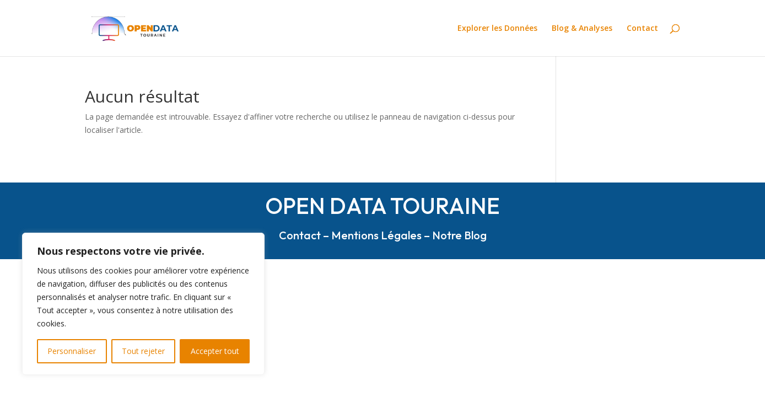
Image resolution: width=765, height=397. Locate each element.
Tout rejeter (143, 351)
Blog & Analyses (582, 28)
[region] (143, 304)
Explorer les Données (497, 28)
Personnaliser (71, 351)
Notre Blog (459, 235)
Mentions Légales (376, 235)
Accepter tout (215, 351)
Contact (642, 28)
